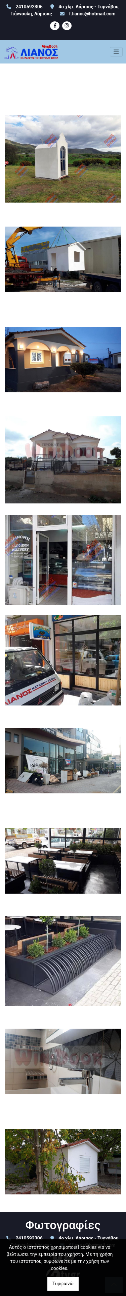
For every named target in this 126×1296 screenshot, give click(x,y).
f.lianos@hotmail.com (92, 13)
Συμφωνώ (63, 1283)
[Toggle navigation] (116, 51)
